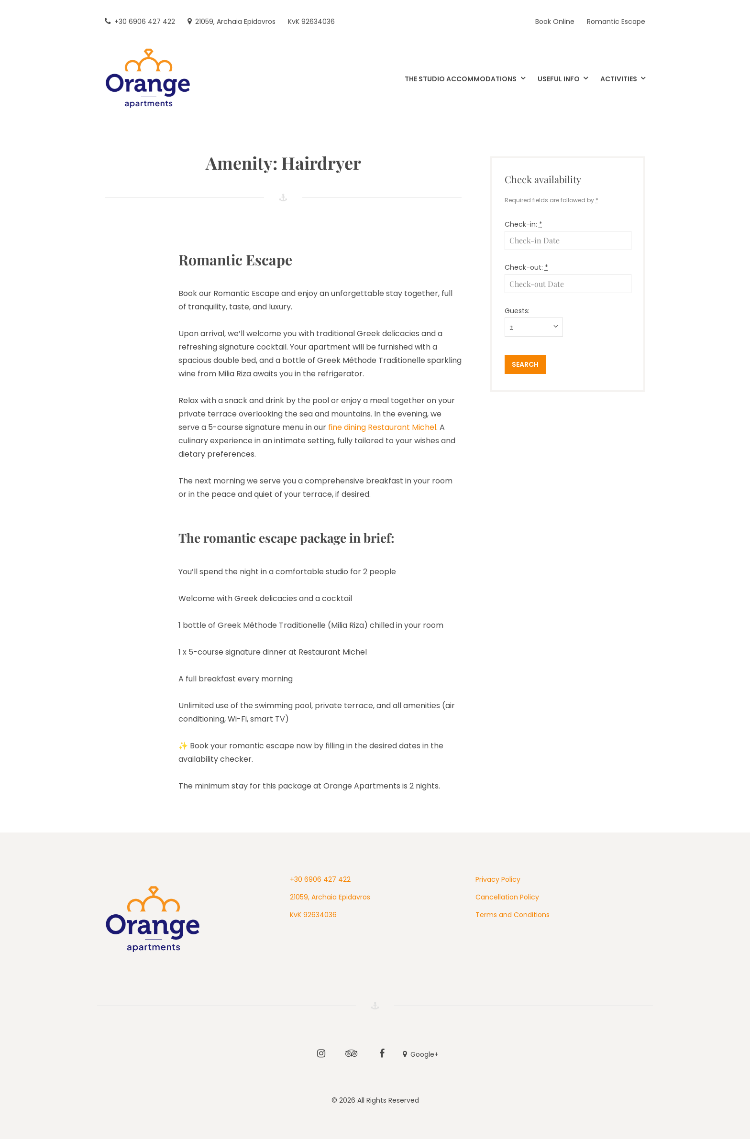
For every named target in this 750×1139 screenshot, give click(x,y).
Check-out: (526, 267)
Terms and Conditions (512, 915)
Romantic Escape (235, 259)
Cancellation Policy (507, 897)
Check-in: (523, 224)
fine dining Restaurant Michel (382, 427)
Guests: (517, 311)
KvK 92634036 (313, 915)
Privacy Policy (497, 879)
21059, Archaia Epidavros (330, 897)
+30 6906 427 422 (320, 879)
